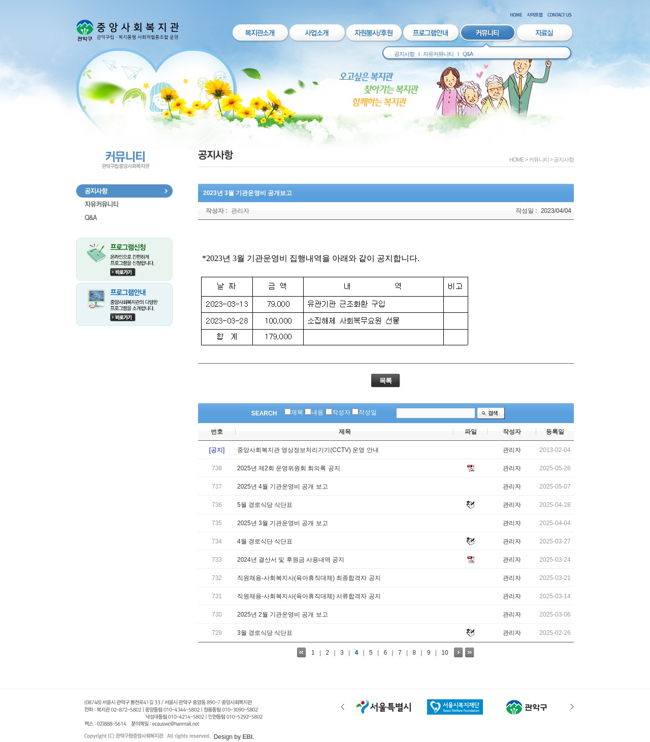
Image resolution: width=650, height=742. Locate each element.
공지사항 (404, 54)
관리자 (240, 210)
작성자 (341, 412)
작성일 (368, 412)
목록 (385, 380)
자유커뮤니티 (438, 54)
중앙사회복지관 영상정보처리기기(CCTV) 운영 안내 (308, 450)
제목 (297, 412)
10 (444, 652)
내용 (317, 412)
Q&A (468, 54)
